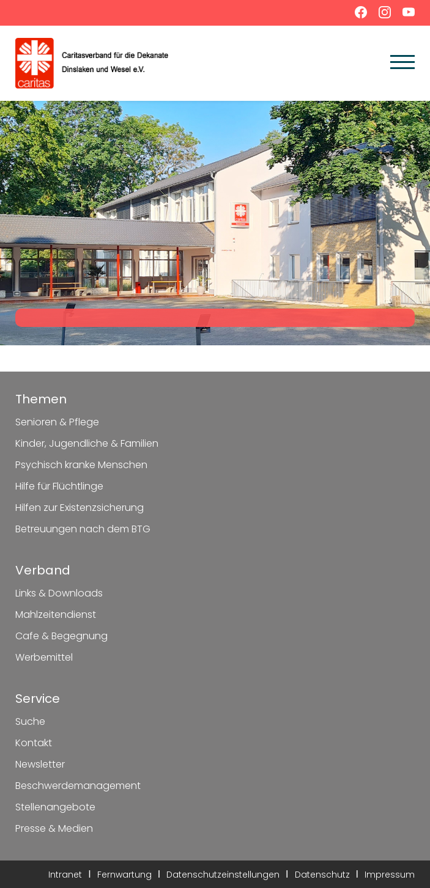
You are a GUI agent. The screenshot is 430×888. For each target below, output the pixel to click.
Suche (30, 721)
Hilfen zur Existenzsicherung (79, 508)
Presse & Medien (54, 828)
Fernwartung (124, 874)
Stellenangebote (55, 807)
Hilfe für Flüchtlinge (59, 486)
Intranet (65, 874)
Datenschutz (322, 874)
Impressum (390, 874)
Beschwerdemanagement (78, 786)
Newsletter (40, 764)
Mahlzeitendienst (55, 614)
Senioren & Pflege (57, 422)
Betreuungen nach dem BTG (82, 529)
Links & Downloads (59, 593)
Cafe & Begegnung (61, 636)
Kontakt (33, 743)
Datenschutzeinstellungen (223, 874)
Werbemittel (44, 657)
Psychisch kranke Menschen (81, 465)
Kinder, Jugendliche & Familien (86, 443)
